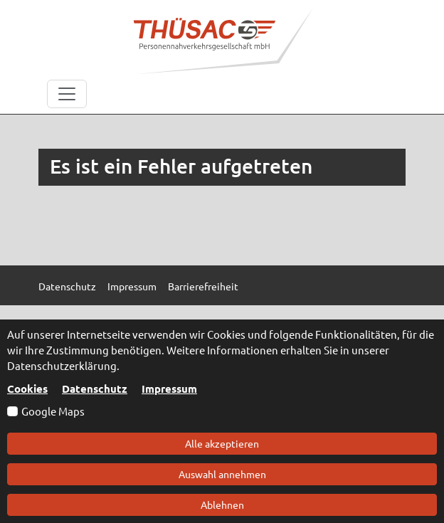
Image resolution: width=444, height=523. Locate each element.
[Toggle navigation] (67, 94)
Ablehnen (222, 504)
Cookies (27, 388)
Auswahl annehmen (222, 473)
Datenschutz (94, 388)
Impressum (169, 388)
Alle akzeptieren (222, 443)
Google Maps (53, 411)
